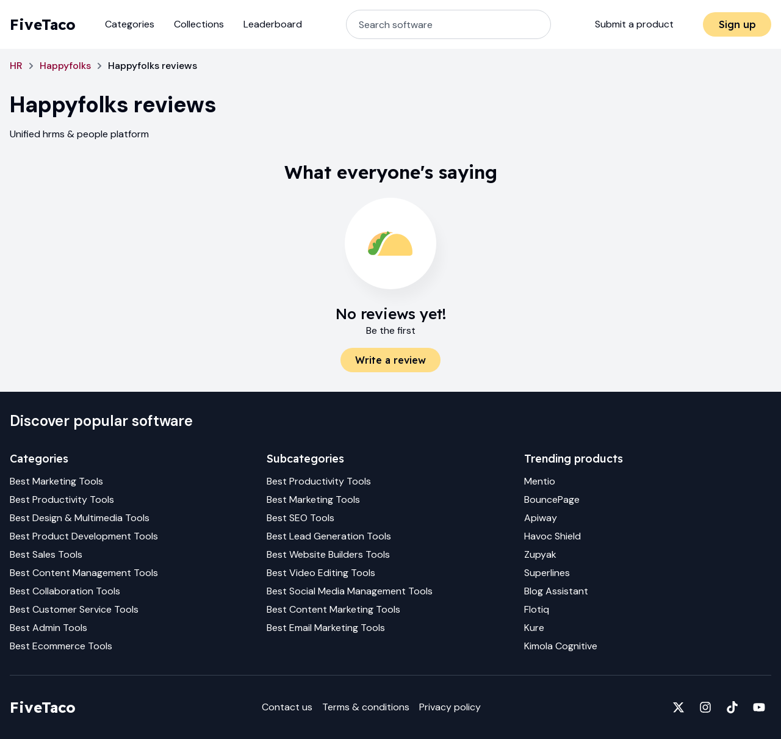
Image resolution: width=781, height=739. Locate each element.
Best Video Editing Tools (321, 572)
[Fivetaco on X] (678, 707)
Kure (534, 627)
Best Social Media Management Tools (350, 591)
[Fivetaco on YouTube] (759, 707)
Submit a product (634, 24)
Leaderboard (272, 24)
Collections (199, 24)
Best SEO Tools (300, 517)
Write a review (390, 360)
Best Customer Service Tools (74, 609)
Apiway (540, 517)
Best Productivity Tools (62, 499)
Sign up (737, 24)
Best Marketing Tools (56, 481)
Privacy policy (450, 707)
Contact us (287, 707)
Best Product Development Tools (84, 536)
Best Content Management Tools (84, 572)
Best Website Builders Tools (328, 554)
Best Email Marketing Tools (326, 627)
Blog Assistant (556, 591)
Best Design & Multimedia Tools (79, 517)
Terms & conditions (365, 707)
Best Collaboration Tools (65, 591)
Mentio (539, 481)
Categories (129, 24)
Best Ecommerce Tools (61, 646)
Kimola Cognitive (560, 646)
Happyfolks (65, 65)
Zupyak (540, 554)
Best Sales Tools (46, 554)
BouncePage (552, 499)
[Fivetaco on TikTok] (732, 707)
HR (16, 65)
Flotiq (536, 609)
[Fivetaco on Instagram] (705, 707)
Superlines (547, 572)
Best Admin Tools (48, 627)
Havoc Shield (552, 536)
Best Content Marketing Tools (333, 609)
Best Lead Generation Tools (329, 536)
